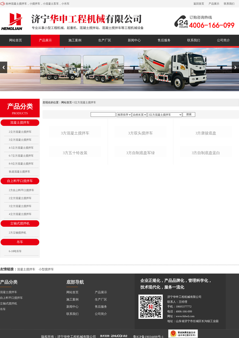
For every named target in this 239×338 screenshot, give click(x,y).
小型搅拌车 (46, 269)
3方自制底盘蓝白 (206, 227)
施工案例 (74, 40)
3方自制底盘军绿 (140, 227)
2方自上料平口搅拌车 (21, 190)
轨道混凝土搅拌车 (19, 171)
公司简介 (223, 40)
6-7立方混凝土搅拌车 (21, 155)
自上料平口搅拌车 (20, 181)
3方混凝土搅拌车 (75, 170)
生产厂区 (104, 40)
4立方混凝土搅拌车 (20, 214)
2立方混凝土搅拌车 (20, 131)
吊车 (20, 242)
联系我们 (229, 3)
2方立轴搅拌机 (17, 232)
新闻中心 (134, 40)
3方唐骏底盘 (206, 170)
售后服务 (164, 40)
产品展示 (214, 3)
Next (235, 67)
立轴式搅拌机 (20, 223)
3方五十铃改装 (75, 227)
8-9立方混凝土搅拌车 (21, 163)
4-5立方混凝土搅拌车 (21, 147)
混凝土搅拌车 (20, 122)
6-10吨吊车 (15, 251)
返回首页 (198, 3)
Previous (3, 67)
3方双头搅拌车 (140, 170)
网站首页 (15, 40)
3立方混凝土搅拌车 (20, 139)
